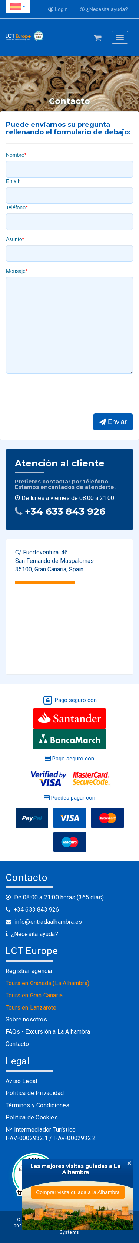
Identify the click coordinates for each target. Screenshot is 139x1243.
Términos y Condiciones (37, 1105)
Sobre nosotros (26, 1019)
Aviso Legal (21, 1081)
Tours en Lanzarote (31, 1007)
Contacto (17, 1043)
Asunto (14, 239)
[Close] (129, 1163)
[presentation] (62, 393)
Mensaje (16, 271)
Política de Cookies (32, 1117)
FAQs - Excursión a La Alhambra (48, 1031)
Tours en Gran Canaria (34, 995)
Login (57, 9)
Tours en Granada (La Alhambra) (47, 983)
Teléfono (16, 207)
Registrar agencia (29, 971)
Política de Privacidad (35, 1093)
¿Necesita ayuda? (104, 9)
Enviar (113, 422)
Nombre (15, 155)
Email (12, 181)
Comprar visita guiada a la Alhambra (78, 1192)
